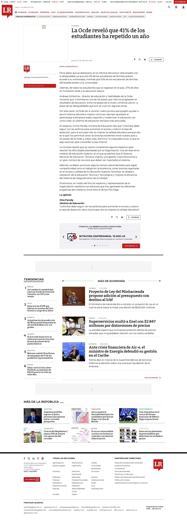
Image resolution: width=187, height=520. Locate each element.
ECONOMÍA (33, 12)
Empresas (56, 477)
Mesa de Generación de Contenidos (129, 463)
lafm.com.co (119, 510)
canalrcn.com (79, 510)
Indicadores (57, 483)
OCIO (53, 12)
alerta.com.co (131, 510)
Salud (29, 303)
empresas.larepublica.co (69, 507)
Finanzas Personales (80, 480)
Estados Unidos (101, 16)
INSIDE (149, 12)
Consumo (56, 471)
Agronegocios (58, 463)
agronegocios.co (50, 507)
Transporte (49, 428)
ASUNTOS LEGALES (109, 12)
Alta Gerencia (77, 463)
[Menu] (16, 12)
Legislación (95, 409)
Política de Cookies (122, 480)
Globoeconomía (97, 480)
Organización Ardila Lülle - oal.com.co (154, 508)
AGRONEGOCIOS (82, 12)
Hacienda (30, 334)
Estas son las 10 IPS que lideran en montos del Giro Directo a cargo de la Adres (40, 308)
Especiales (76, 477)
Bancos (30, 287)
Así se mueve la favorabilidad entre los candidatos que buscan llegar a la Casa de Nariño (102, 417)
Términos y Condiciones (124, 474)
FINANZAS (22, 12)
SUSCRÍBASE (180, 2)
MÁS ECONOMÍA (151, 378)
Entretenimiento (146, 409)
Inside (93, 483)
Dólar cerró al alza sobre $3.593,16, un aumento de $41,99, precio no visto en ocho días (39, 371)
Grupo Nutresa (115, 16)
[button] (63, 237)
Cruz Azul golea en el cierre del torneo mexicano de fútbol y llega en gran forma (149, 415)
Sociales (56, 494)
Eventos (94, 477)
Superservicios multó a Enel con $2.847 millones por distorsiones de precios (122, 323)
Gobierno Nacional (60, 16)
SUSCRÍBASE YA (131, 246)
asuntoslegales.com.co (33, 507)
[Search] (169, 7)
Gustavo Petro (44, 16)
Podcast (56, 489)
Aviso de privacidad (122, 471)
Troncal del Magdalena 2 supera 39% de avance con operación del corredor (56, 435)
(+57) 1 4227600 (30, 471)
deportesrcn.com (30, 513)
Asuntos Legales (59, 466)
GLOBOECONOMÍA (65, 12)
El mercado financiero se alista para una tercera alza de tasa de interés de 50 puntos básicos (40, 340)
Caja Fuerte (76, 466)
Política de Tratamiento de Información (130, 477)
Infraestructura (77, 483)
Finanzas (56, 480)
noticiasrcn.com (105, 510)
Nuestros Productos (122, 466)
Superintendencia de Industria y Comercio (131, 483)
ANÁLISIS (95, 12)
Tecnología (143, 428)
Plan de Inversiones (136, 16)
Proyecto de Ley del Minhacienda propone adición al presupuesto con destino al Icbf (119, 295)
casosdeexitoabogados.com (35, 510)
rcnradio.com (92, 510)
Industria (31, 350)
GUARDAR (156, 60)
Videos (74, 494)
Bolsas (30, 365)
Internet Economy (60, 486)
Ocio (93, 486)
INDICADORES (139, 12)
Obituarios (76, 486)
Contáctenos (120, 468)
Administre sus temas (34, 86)
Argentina (48, 409)
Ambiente (30, 317)
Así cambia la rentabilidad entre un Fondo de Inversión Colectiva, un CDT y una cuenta (40, 293)
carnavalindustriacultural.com (60, 510)
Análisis (94, 463)
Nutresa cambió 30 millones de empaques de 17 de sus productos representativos (41, 355)
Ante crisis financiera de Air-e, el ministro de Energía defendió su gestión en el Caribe (123, 351)
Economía (95, 471)
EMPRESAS (44, 12)
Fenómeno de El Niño (77, 16)
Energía (90, 16)
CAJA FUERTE (125, 12)
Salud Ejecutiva (97, 489)
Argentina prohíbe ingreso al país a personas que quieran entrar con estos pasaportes (54, 417)
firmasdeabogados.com (90, 507)
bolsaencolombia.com (111, 507)
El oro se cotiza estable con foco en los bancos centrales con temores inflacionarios (102, 435)
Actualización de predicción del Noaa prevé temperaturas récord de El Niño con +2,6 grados (41, 323)
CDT (125, 16)
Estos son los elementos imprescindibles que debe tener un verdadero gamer (151, 435)
